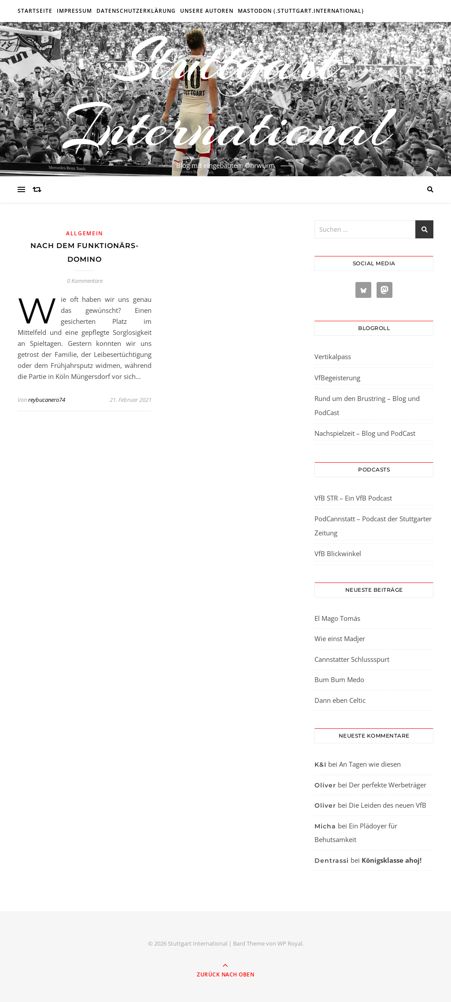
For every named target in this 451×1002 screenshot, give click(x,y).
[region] (114, 927)
